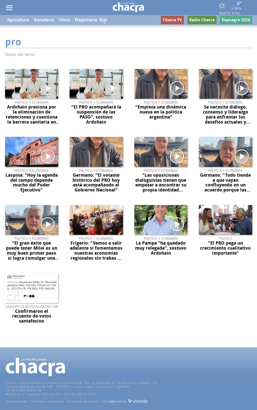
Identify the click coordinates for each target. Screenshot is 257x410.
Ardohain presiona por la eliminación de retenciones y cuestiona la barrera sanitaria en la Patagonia (31, 117)
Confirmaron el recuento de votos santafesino (31, 316)
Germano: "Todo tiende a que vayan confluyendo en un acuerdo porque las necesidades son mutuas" (225, 187)
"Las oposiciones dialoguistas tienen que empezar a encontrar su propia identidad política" (160, 185)
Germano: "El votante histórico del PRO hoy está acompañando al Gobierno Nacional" (96, 182)
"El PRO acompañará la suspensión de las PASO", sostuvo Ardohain (96, 114)
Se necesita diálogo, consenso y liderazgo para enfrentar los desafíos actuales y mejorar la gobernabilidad (225, 119)
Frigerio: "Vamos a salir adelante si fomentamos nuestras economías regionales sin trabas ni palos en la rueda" (96, 253)
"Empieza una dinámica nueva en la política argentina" (160, 112)
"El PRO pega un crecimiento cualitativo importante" (225, 248)
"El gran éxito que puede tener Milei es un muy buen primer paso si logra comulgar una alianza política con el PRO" (31, 255)
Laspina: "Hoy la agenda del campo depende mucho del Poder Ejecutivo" (32, 182)
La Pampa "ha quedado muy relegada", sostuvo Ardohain (160, 248)
